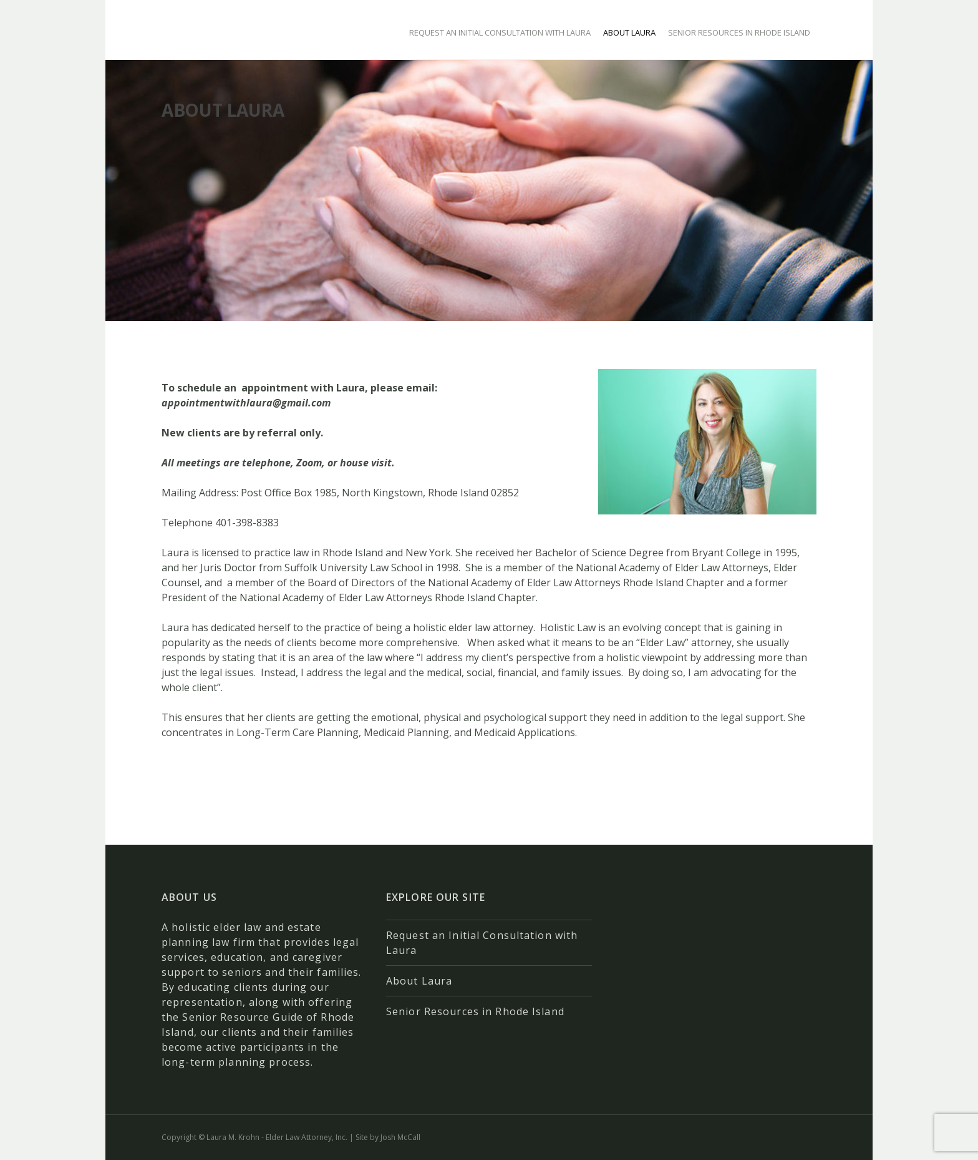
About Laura (629, 32)
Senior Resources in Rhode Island (739, 32)
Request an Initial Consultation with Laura (500, 32)
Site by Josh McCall (388, 1137)
